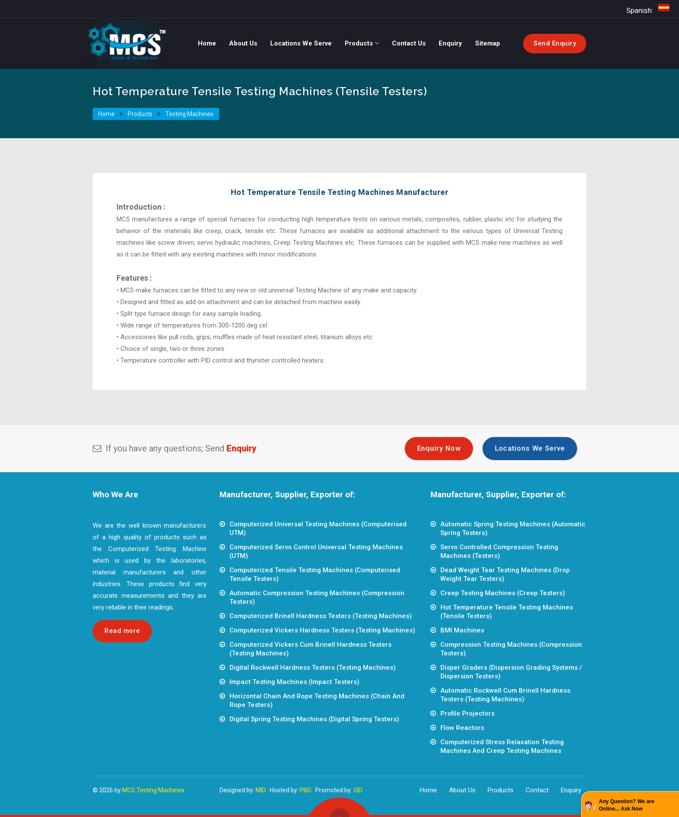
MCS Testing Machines (153, 790)
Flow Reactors (462, 728)
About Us (462, 790)
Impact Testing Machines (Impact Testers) (294, 682)
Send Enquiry (555, 43)
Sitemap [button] (487, 43)
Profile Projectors (467, 713)
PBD (305, 790)
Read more (122, 631)
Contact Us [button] (409, 43)
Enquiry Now (439, 448)
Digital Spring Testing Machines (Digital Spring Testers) (314, 719)
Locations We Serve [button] (301, 43)
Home (107, 113)
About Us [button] (243, 43)
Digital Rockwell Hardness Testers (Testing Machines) (313, 667)
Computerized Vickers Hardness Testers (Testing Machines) (322, 630)
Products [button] (360, 43)
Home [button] (207, 43)
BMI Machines (462, 630)
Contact (537, 790)
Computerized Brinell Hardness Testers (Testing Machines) (321, 616)
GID (357, 790)
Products (140, 113)
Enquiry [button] (450, 43)
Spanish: (649, 8)
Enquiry (571, 790)
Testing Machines (189, 113)
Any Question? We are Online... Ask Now (626, 805)
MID (260, 790)
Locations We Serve (530, 448)
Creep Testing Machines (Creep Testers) (502, 593)
